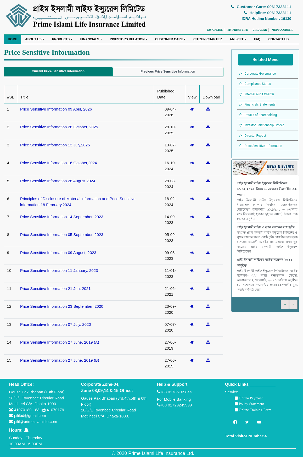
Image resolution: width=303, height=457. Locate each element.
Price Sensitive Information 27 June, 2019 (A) (59, 342)
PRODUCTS (62, 39)
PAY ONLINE (214, 29)
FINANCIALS (91, 39)
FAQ (257, 39)
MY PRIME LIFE (237, 29)
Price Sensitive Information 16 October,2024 (58, 163)
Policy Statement (251, 404)
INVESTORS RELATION (128, 39)
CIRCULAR (260, 29)
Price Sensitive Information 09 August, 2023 (58, 252)
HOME (12, 39)
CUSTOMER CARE (170, 39)
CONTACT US (278, 39)
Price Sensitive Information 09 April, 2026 (56, 109)
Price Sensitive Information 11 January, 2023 (59, 270)
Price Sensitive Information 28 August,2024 (57, 181)
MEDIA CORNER (282, 29)
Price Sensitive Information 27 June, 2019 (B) (59, 360)
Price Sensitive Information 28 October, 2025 (59, 127)
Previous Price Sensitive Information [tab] (168, 71)
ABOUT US (34, 39)
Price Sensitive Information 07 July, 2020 (55, 324)
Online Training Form (254, 410)
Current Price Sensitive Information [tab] (58, 71)
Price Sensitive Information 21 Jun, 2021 (55, 288)
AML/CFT (238, 39)
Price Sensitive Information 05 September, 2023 (61, 234)
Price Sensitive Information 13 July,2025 (55, 145)
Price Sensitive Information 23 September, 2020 (61, 306)
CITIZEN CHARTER (207, 39)
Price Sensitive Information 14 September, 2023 (61, 216)
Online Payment (250, 398)
